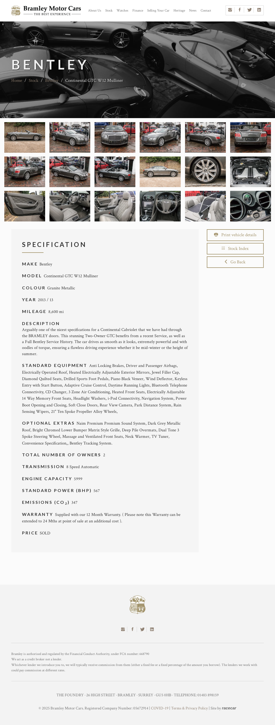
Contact (206, 10)
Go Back (235, 262)
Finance (137, 10)
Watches (122, 10)
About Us (94, 10)
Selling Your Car (158, 10)
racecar (229, 708)
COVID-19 (159, 708)
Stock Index (235, 249)
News (193, 10)
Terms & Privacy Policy (189, 708)
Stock (109, 10)
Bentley (52, 80)
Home (16, 80)
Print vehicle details (235, 235)
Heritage (179, 10)
